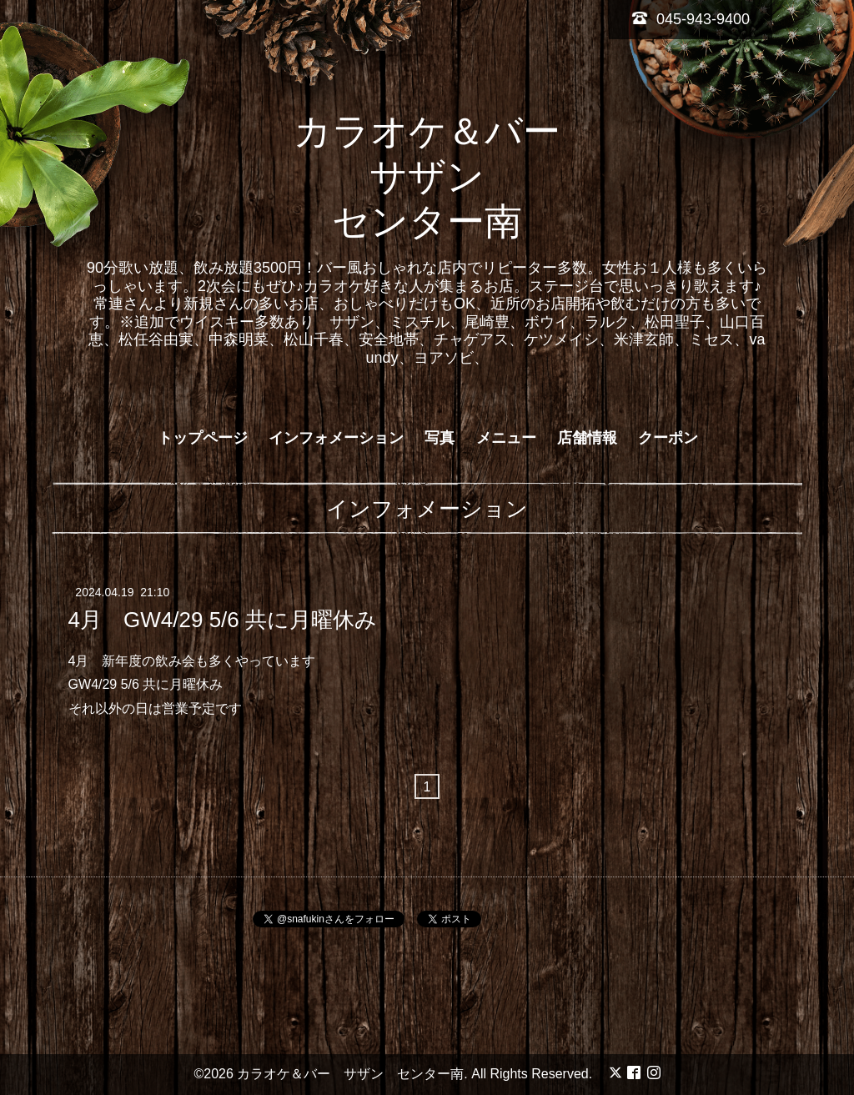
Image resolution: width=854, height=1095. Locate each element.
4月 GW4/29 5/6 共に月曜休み (222, 618)
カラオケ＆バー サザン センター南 (446, 176)
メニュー (506, 437)
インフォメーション (336, 437)
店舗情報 (587, 437)
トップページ (203, 437)
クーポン (668, 437)
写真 (439, 437)
